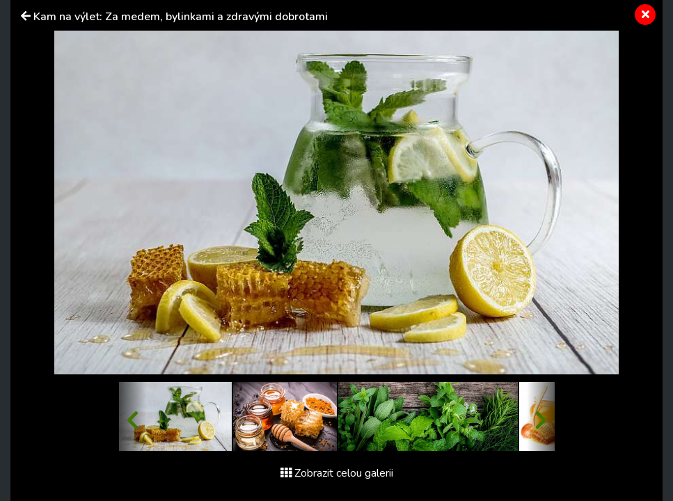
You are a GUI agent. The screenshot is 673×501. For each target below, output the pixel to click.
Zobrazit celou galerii (336, 473)
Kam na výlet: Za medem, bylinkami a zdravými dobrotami (180, 16)
